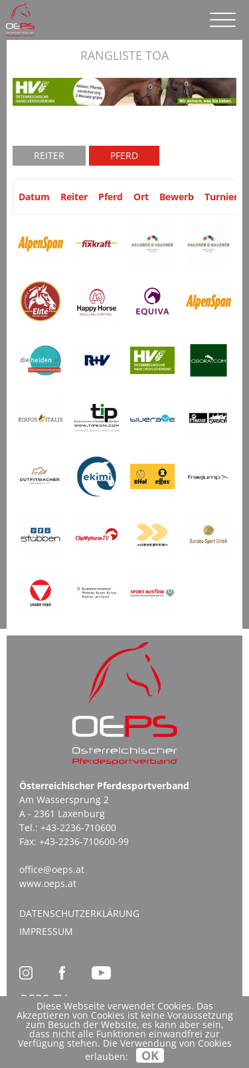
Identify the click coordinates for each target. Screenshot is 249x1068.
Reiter (49, 155)
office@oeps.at (51, 869)
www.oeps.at (47, 883)
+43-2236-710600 (78, 827)
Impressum (46, 931)
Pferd (124, 155)
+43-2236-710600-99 (84, 841)
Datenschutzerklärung (79, 913)
